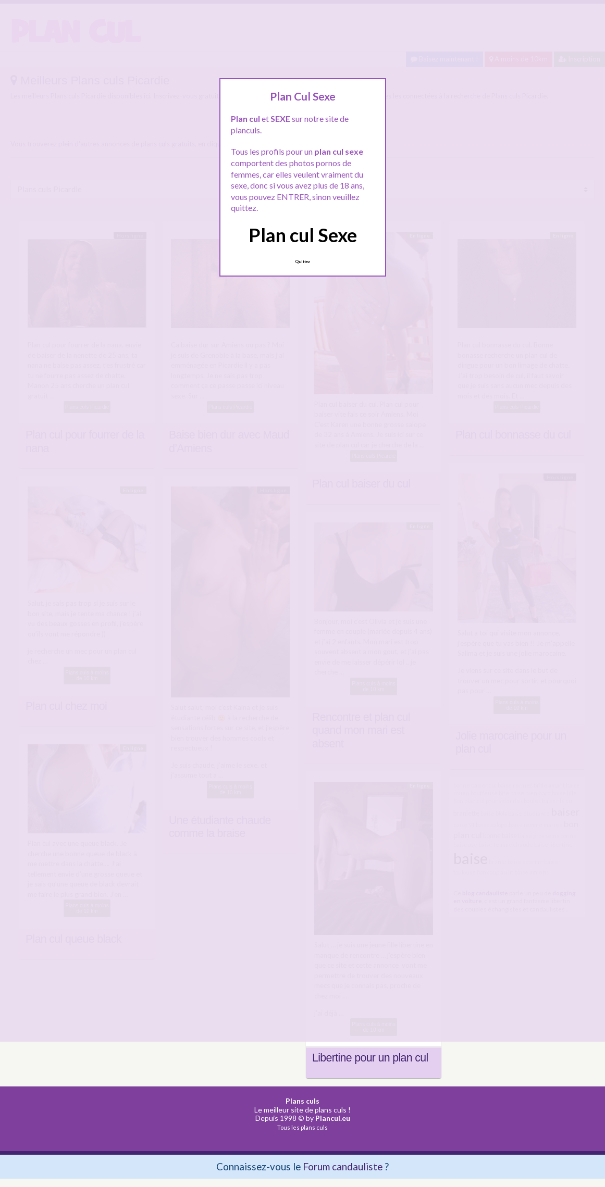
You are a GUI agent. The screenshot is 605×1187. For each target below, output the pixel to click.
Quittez (302, 261)
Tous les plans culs (302, 1127)
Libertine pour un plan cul (370, 1058)
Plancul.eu (332, 1118)
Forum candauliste (342, 1166)
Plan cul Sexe (303, 234)
